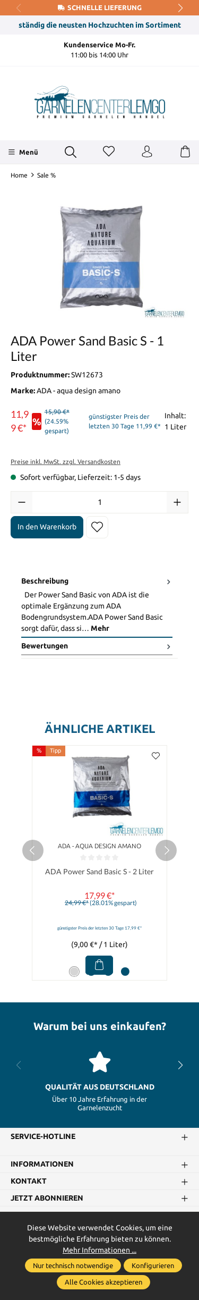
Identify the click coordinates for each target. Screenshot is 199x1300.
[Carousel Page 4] (125, 971)
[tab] (96, 605)
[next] (166, 850)
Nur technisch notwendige (73, 1265)
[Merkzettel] (109, 152)
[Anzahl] (99, 502)
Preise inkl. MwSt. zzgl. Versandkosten (65, 461)
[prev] (33, 850)
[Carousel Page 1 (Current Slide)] (74, 971)
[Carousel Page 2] (91, 971)
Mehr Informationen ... (99, 1250)
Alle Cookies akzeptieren (103, 1282)
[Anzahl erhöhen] (177, 502)
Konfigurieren (153, 1265)
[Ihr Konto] (147, 152)
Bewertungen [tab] (96, 646)
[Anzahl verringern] (21, 502)
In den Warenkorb (47, 526)
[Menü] (23, 152)
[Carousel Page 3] (108, 971)
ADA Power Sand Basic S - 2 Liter (99, 871)
